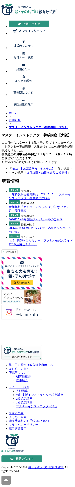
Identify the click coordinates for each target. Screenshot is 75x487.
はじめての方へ (19, 368)
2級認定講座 (24, 398)
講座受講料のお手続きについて (29, 420)
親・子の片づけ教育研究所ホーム (31, 364)
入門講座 (22, 390)
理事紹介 (22, 380)
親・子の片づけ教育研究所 (46, 467)
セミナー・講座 (19, 387)
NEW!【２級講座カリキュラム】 (33, 168)
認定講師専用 (17, 428)
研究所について (19, 372)
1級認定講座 (24, 402)
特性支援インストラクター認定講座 (39, 394)
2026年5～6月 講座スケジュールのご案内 (36, 219)
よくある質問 (17, 417)
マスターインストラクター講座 (36, 406)
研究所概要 (23, 376)
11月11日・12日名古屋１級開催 (46, 172)
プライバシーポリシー (23, 424)
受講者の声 (16, 413)
